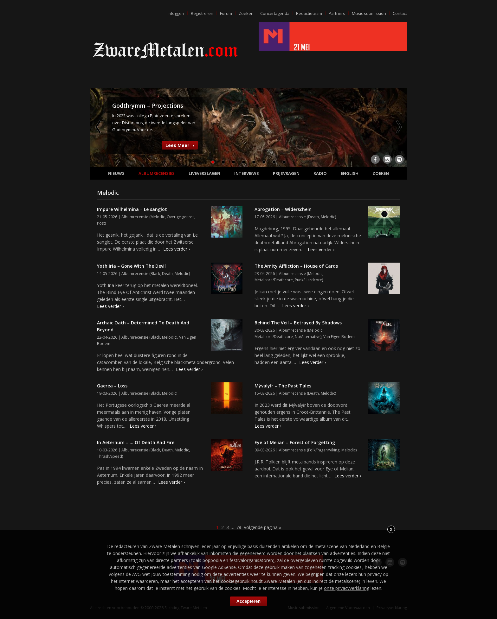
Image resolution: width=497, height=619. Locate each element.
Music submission (369, 13)
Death (313, 217)
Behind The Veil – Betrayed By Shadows (298, 323)
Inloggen (174, 13)
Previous (99, 127)
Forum (224, 13)
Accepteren (248, 601)
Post (101, 223)
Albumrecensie (134, 217)
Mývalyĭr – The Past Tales (283, 386)
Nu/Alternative (307, 336)
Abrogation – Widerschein (283, 209)
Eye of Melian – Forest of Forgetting (295, 442)
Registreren (200, 13)
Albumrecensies (157, 173)
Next (398, 127)
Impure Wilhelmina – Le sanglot (132, 209)
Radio (320, 173)
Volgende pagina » (262, 527)
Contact (399, 13)
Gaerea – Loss (112, 386)
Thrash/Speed (109, 456)
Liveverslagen (204, 173)
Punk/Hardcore (308, 280)
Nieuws (116, 173)
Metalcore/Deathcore (274, 280)
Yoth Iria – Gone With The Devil (131, 266)
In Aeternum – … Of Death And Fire (135, 442)
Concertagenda (273, 13)
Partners (336, 13)
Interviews (246, 173)
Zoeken (244, 13)
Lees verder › (176, 249)
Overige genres (180, 217)
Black (155, 273)
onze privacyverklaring (346, 588)
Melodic (158, 217)
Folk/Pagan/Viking (323, 450)
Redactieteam (308, 13)
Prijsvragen (286, 173)
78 (238, 527)
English (349, 173)
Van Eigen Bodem (339, 336)
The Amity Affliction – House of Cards (296, 266)
